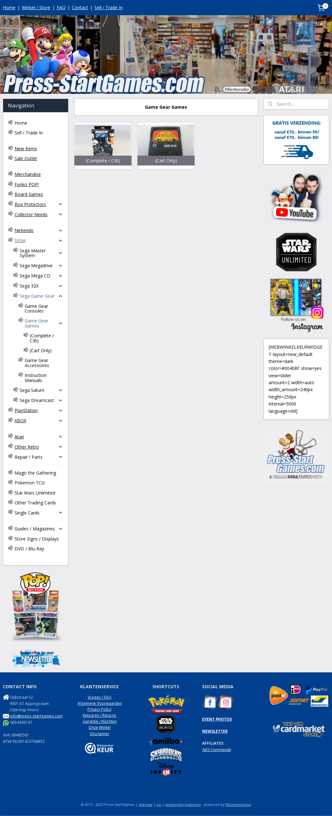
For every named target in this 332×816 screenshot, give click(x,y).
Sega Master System (41, 253)
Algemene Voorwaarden (100, 703)
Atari (39, 437)
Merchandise (28, 174)
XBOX (39, 421)
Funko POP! (27, 184)
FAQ (61, 7)
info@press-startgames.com (36, 716)
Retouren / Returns (99, 715)
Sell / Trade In (108, 7)
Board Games (29, 194)
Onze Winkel (99, 727)
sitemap (145, 804)
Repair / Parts (39, 457)
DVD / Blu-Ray (29, 549)
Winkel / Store (36, 7)
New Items (26, 149)
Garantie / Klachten (100, 721)
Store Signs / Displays (37, 539)
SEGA (39, 240)
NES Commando (216, 749)
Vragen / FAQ (100, 697)
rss (158, 804)
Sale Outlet (26, 158)
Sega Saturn (41, 390)
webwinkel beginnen (183, 804)
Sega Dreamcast (41, 400)
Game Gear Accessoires (37, 362)
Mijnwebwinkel (238, 804)
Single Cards (39, 513)
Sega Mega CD (41, 276)
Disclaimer (99, 733)
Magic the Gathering (35, 473)
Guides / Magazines (39, 529)
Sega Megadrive (41, 265)
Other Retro (39, 447)
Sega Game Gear (41, 296)
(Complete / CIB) (42, 338)
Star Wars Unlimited (35, 493)
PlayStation (39, 410)
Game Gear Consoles (36, 308)
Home (9, 7)
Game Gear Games (44, 323)
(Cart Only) (41, 350)
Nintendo (39, 230)
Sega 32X (41, 286)
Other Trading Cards (35, 503)
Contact (80, 7)
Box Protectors (39, 204)
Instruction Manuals (36, 377)
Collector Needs (39, 214)
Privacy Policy (99, 709)
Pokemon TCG (30, 483)
